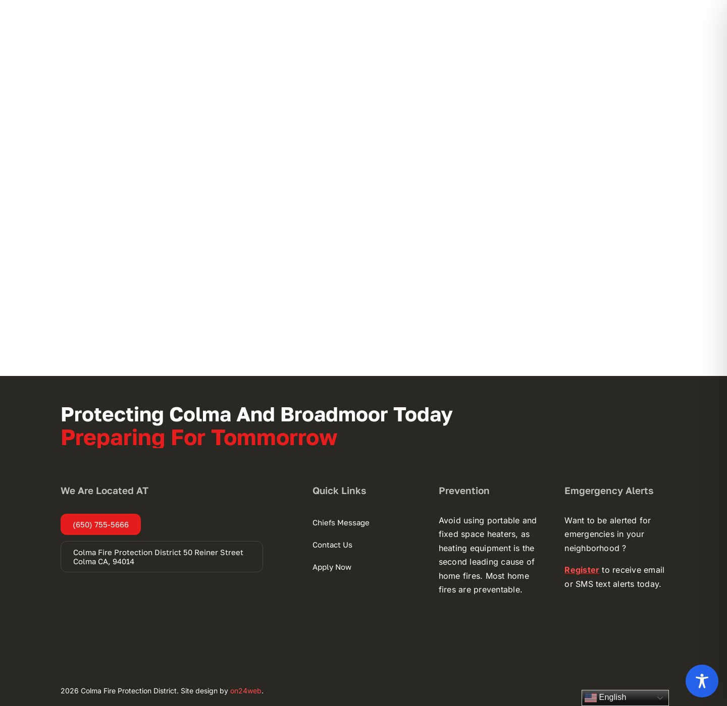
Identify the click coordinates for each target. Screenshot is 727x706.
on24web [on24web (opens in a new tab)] (246, 690)
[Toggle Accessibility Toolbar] (702, 681)
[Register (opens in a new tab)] (581, 570)
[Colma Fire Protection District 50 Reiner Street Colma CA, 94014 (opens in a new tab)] (162, 556)
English (606, 698)
